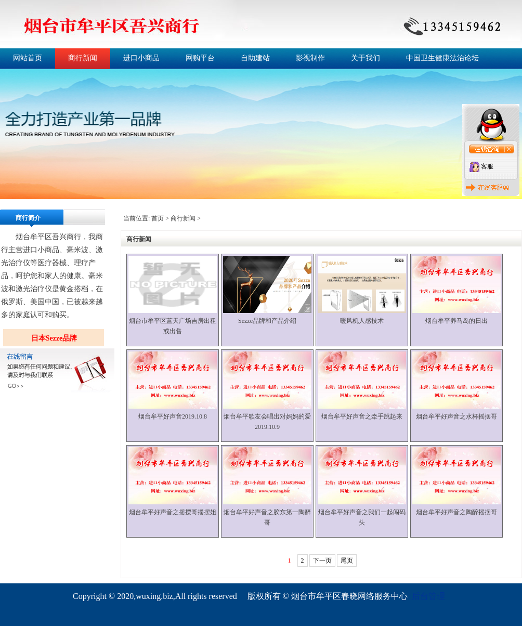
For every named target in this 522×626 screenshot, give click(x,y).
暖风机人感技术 (362, 320)
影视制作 (310, 58)
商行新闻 (82, 58)
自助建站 (255, 58)
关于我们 (365, 58)
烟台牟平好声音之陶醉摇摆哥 (456, 512)
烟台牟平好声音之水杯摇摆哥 (456, 416)
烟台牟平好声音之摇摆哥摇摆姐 (172, 512)
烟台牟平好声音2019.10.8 (172, 416)
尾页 (347, 560)
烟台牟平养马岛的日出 (456, 320)
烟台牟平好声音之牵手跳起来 (361, 416)
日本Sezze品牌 (54, 338)
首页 (157, 218)
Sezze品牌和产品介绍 (267, 320)
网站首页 (27, 58)
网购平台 (200, 58)
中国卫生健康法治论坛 (442, 58)
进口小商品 (141, 58)
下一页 (322, 560)
